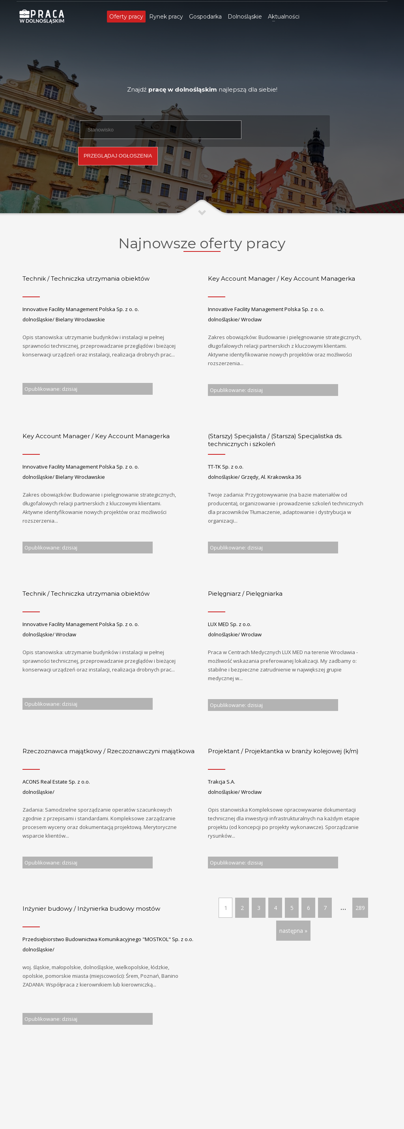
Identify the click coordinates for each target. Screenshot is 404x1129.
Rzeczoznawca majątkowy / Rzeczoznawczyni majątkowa (108, 751)
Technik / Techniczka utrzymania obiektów (86, 278)
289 (360, 907)
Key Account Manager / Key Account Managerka (281, 278)
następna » (293, 930)
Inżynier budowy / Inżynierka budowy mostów (91, 908)
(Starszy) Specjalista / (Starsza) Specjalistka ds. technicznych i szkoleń (275, 440)
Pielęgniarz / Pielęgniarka (245, 593)
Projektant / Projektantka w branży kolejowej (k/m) (283, 751)
